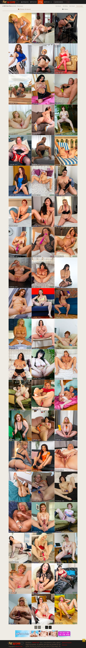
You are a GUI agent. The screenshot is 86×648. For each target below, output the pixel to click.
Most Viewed (72, 6)
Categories (25, 2)
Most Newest (58, 6)
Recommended (79, 6)
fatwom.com (18, 646)
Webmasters (64, 645)
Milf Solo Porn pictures (67, 642)
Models (47, 2)
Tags (40, 2)
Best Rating (65, 6)
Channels (33, 2)
